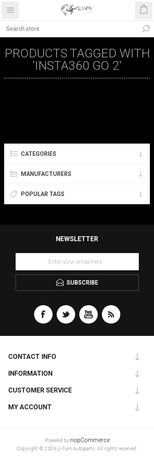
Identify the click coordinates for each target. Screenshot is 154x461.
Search (146, 29)
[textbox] (69, 29)
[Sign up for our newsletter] (77, 261)
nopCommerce (90, 440)
